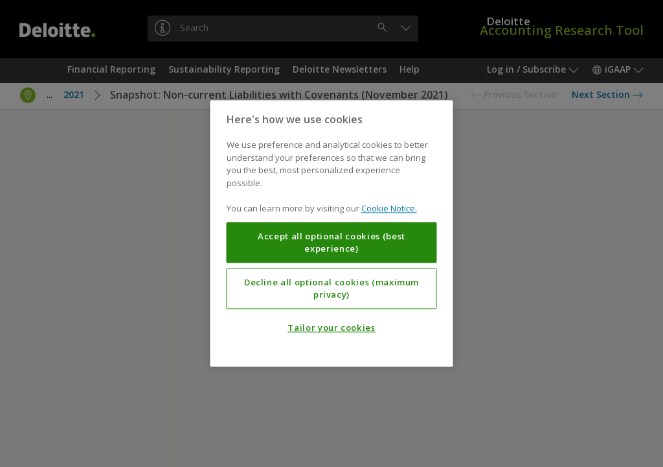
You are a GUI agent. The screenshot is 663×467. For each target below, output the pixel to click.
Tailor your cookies (331, 328)
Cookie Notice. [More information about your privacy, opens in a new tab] (389, 209)
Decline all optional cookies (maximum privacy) (331, 288)
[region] (331, 233)
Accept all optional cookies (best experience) (331, 242)
